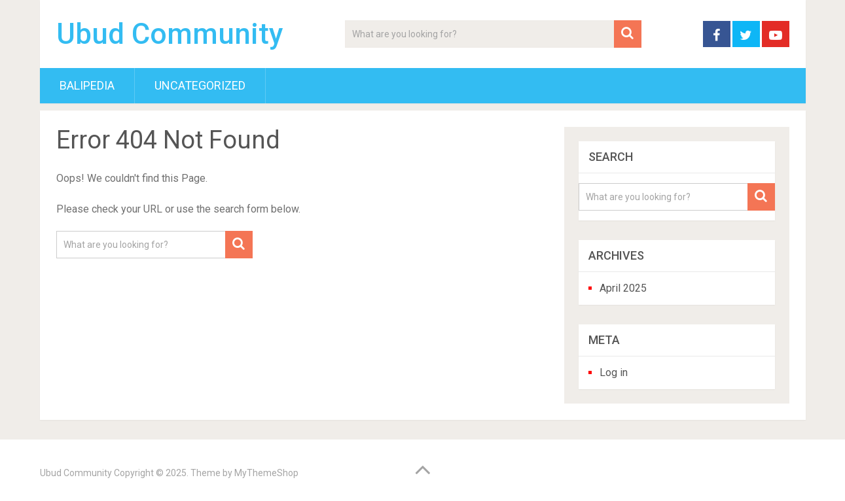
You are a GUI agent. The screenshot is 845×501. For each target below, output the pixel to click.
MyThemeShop (266, 473)
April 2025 (623, 288)
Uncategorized (199, 85)
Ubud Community (169, 34)
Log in (614, 372)
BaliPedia (87, 85)
